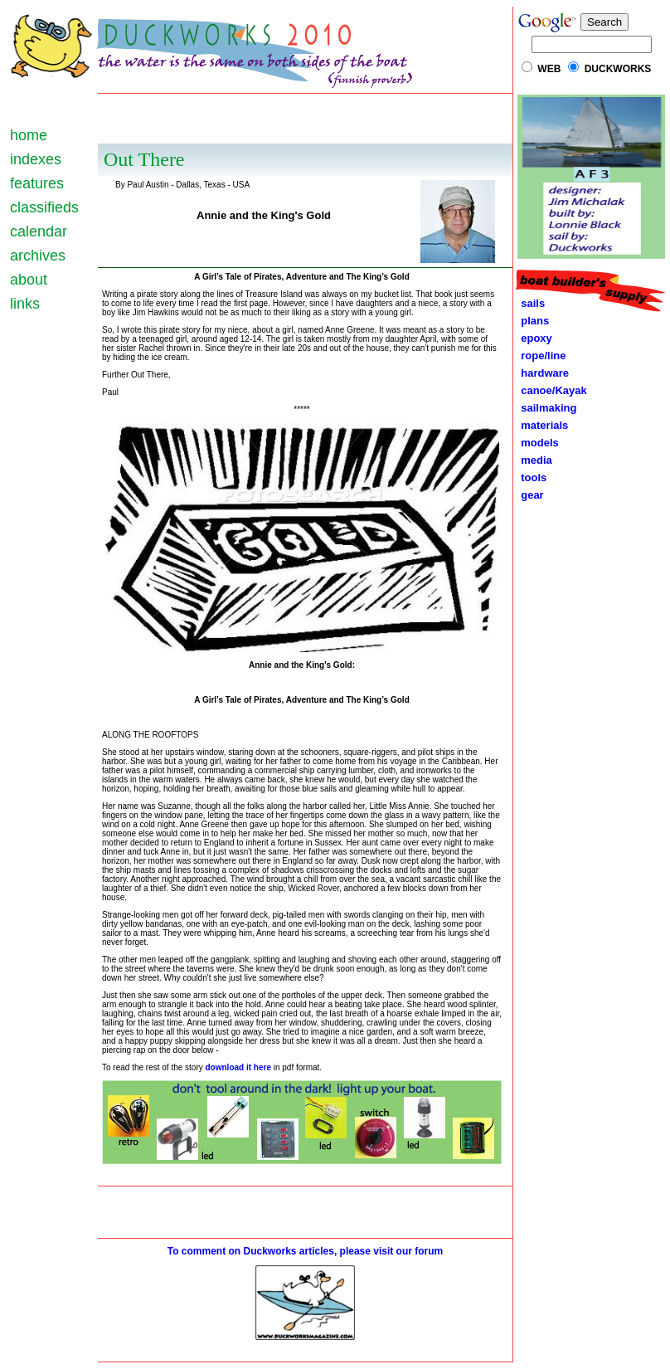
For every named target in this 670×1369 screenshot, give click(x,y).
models (540, 442)
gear (529, 495)
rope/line (543, 355)
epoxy (533, 338)
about (28, 279)
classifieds (44, 207)
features (37, 183)
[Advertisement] (305, 119)
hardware (542, 373)
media (533, 460)
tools (530, 477)
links (25, 303)
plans (532, 320)
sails (533, 303)
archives (38, 255)
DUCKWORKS (618, 69)
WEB (549, 69)
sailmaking (545, 408)
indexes (35, 159)
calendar (38, 231)
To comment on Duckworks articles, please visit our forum (306, 1251)
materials (541, 425)
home (28, 135)
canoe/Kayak (551, 390)
